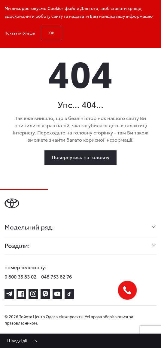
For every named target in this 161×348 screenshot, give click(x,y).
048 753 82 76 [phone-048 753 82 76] (56, 276)
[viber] (45, 294)
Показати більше (20, 32)
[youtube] (57, 294)
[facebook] (21, 294)
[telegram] (9, 294)
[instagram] (33, 294)
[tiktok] (69, 294)
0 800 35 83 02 (20, 276)
